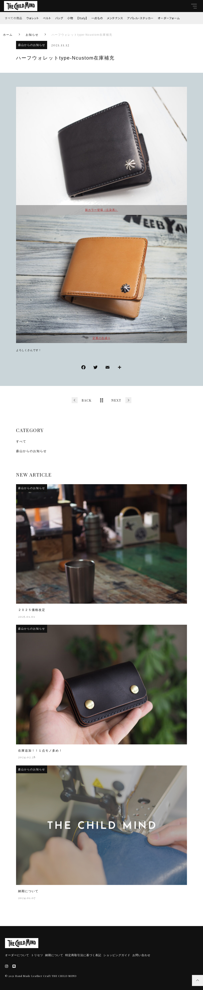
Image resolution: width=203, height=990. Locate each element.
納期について (54, 955)
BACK (87, 400)
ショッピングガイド (116, 955)
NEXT (116, 400)
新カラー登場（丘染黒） (101, 210)
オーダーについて (17, 955)
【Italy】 (82, 18)
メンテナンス (115, 18)
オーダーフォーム (169, 18)
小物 (70, 18)
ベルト (47, 18)
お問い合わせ (141, 955)
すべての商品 (13, 18)
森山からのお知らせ (31, 45)
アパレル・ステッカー (140, 18)
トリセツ (37, 955)
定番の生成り (101, 338)
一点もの (97, 18)
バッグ (59, 18)
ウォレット (32, 18)
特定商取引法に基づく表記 (83, 955)
